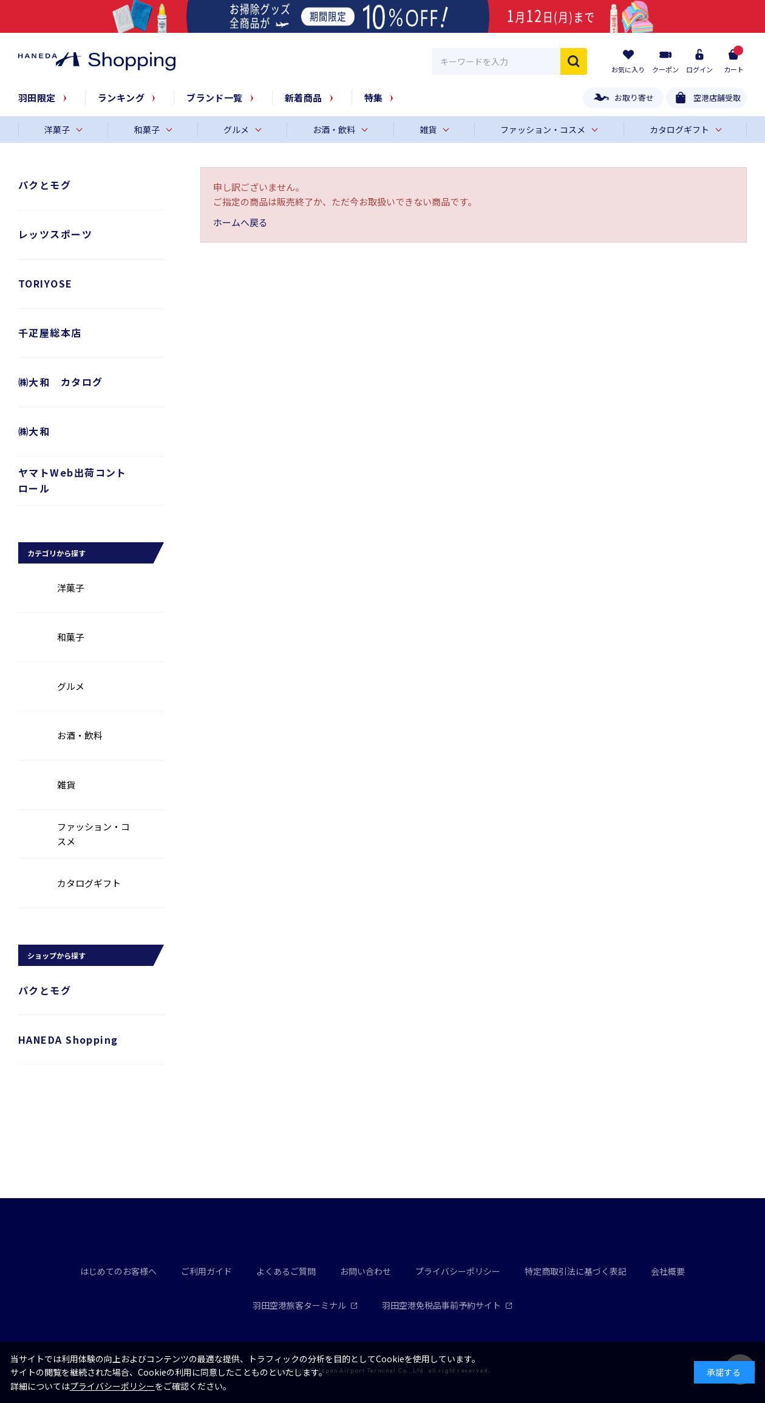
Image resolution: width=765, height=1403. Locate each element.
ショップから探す (56, 955)
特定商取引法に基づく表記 (576, 1271)
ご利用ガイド (206, 1271)
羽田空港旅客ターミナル (305, 1305)
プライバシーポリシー (457, 1271)
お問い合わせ (365, 1271)
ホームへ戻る (240, 222)
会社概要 (668, 1271)
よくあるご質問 (286, 1271)
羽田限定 (37, 97)
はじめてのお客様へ (118, 1271)
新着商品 (303, 97)
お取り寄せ (634, 97)
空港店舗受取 (717, 97)
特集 (373, 97)
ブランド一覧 (214, 97)
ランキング (121, 97)
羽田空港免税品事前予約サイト (447, 1305)
